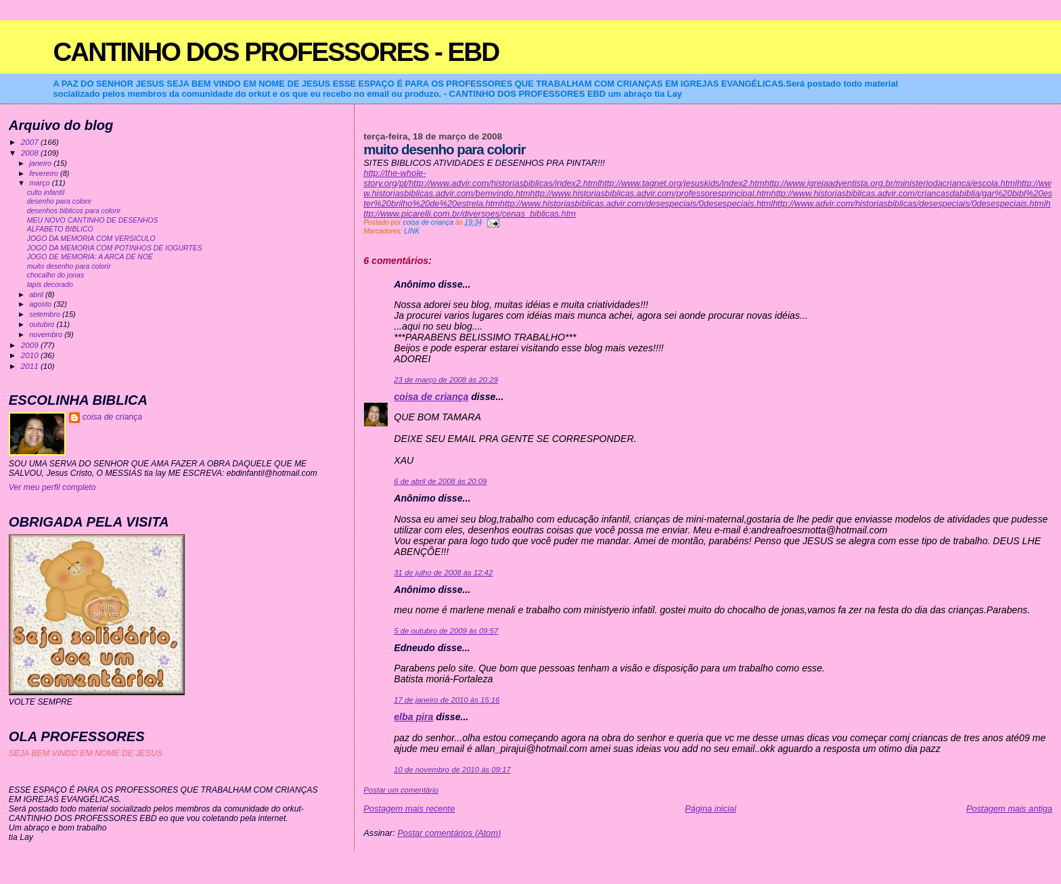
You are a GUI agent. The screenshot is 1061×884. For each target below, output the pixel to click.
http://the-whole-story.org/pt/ (394, 178)
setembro (45, 314)
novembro (46, 334)
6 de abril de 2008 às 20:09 (440, 481)
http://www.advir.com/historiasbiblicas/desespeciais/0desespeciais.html (909, 203)
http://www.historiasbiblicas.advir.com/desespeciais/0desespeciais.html (636, 203)
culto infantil (45, 192)
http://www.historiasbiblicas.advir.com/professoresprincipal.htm (650, 193)
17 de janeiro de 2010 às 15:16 (446, 700)
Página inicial (710, 808)
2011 (31, 365)
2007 (31, 141)
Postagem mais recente (409, 808)
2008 (31, 152)
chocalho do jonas (55, 275)
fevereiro (44, 173)
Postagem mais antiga (1009, 808)
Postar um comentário (400, 790)
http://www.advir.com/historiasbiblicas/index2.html (504, 183)
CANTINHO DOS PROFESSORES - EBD (276, 51)
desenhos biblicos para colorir (74, 211)
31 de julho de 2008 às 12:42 (443, 573)
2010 (31, 355)
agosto (41, 304)
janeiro (41, 163)
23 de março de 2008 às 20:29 (445, 380)
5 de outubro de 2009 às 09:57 (446, 631)
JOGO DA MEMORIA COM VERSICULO (91, 238)
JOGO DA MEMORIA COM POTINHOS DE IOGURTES (114, 248)
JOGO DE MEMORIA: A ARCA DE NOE (90, 257)
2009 (31, 344)
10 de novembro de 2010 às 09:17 (452, 770)
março (40, 183)
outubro (42, 324)
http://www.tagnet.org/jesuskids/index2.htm (682, 183)
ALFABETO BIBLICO (60, 229)
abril (37, 294)
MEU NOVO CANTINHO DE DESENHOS (92, 220)
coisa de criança (431, 396)
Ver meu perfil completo (52, 487)
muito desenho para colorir (69, 266)
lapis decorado (50, 284)
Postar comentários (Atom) (449, 833)
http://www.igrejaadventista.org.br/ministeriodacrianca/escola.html (891, 183)
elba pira (413, 716)
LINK (412, 231)
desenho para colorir (59, 201)
